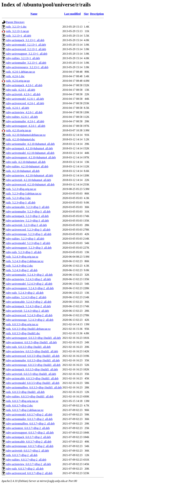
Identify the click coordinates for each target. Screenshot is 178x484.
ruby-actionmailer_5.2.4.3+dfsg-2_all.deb (29, 274)
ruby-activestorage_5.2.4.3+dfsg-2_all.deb (29, 319)
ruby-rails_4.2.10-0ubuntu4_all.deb (26, 161)
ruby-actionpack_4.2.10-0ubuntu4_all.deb (29, 148)
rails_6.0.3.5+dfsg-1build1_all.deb (25, 391)
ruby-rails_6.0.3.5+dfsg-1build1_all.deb (28, 346)
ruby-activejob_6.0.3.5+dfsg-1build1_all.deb (31, 373)
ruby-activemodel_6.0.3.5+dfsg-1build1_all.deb (32, 382)
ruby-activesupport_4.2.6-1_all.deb (25, 125)
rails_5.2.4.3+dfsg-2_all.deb (22, 270)
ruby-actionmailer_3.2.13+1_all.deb (26, 62)
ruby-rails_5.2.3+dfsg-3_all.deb (23, 252)
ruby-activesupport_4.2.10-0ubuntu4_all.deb (31, 157)
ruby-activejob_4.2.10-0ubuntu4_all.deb (28, 180)
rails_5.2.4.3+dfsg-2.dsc (19, 265)
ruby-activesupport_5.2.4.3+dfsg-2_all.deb (30, 288)
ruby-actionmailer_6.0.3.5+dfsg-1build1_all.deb (33, 360)
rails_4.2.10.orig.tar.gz (18, 130)
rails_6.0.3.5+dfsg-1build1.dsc (23, 333)
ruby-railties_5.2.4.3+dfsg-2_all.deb (26, 297)
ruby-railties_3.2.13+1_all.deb (23, 58)
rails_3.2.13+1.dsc (16, 26)
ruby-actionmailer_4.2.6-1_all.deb (25, 121)
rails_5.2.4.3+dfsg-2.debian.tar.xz (24, 261)
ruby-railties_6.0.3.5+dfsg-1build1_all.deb (29, 396)
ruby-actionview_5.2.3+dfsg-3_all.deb (27, 220)
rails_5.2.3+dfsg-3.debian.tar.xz (23, 193)
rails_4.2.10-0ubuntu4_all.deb (22, 170)
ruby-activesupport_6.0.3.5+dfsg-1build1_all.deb (33, 337)
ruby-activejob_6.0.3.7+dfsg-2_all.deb (27, 450)
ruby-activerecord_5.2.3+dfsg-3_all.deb (28, 229)
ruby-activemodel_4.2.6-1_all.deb (25, 98)
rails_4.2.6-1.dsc (15, 76)
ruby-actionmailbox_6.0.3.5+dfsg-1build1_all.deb (34, 387)
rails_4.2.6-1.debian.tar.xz (20, 71)
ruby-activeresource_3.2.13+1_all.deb (27, 67)
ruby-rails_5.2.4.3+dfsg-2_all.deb (24, 292)
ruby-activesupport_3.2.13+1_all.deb (26, 53)
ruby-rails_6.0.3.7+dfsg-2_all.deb (24, 468)
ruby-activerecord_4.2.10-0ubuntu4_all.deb (30, 184)
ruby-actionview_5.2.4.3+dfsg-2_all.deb (28, 279)
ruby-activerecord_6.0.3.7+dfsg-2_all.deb (29, 473)
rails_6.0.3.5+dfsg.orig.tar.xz (22, 324)
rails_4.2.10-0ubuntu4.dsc (20, 139)
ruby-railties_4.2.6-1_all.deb (22, 116)
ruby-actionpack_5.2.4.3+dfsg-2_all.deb (28, 306)
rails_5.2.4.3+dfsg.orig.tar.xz (22, 256)
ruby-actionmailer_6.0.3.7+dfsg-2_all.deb (29, 419)
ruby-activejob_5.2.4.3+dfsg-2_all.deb (27, 310)
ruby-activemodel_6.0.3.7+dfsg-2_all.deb (29, 414)
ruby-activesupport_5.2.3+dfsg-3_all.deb (29, 247)
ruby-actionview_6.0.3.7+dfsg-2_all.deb (28, 464)
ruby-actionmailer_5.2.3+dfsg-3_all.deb (28, 211)
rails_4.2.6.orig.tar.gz (18, 80)
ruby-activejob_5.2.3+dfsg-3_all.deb (26, 225)
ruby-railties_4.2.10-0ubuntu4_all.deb (27, 166)
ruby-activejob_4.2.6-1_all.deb (23, 94)
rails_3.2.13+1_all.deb (18, 35)
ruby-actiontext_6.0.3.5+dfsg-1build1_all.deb (31, 342)
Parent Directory (15, 22)
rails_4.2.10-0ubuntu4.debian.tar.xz (26, 134)
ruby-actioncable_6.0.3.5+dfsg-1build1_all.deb (32, 378)
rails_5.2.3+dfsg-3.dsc (18, 198)
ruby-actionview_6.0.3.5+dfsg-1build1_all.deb (32, 351)
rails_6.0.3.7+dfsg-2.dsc (19, 405)
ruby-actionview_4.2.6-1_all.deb (24, 112)
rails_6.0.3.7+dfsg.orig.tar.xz (22, 401)
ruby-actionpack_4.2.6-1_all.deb (24, 85)
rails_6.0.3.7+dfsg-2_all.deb (22, 455)
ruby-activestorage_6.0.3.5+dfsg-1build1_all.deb (33, 364)
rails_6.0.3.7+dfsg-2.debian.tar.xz (24, 410)
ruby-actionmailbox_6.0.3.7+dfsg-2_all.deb (30, 423)
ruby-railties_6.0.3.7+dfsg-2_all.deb (26, 459)
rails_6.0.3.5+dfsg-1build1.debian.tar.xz (28, 328)
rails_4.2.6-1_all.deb (17, 107)
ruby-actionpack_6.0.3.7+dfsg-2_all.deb (28, 437)
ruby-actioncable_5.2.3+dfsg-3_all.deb (27, 207)
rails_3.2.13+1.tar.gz (17, 31)
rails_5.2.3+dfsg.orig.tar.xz (21, 189)
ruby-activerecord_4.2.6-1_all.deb (25, 103)
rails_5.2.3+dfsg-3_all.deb (20, 202)
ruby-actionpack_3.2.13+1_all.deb (25, 40)
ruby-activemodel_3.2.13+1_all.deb (26, 44)
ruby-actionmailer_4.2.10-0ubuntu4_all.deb (30, 143)
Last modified (72, 13)
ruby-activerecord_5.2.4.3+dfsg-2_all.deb (29, 315)
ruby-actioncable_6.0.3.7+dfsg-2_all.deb (28, 441)
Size (86, 13)
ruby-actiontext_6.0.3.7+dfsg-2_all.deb (28, 428)
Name (33, 13)
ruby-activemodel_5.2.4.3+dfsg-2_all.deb (29, 283)
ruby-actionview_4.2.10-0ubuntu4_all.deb (29, 175)
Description (97, 13)
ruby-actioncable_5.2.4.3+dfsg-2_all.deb (28, 301)
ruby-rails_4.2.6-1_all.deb (20, 89)
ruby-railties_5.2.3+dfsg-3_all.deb (25, 238)
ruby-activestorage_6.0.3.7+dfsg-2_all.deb (29, 446)
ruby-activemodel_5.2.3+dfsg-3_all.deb (28, 243)
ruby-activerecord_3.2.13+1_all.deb (26, 49)
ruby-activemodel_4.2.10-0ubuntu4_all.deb (30, 152)
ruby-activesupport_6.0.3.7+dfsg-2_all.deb (30, 432)
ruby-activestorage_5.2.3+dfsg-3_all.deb (28, 234)
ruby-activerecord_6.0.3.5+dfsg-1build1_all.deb (33, 355)
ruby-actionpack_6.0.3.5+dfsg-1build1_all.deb (32, 369)
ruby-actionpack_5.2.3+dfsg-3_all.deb (27, 216)
